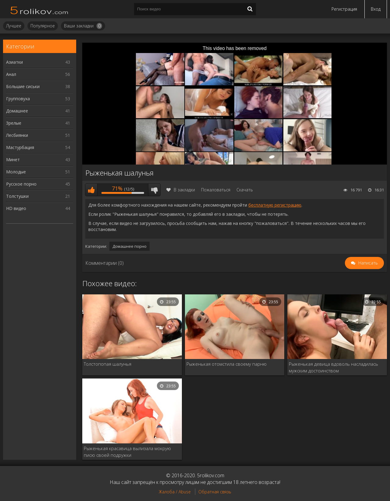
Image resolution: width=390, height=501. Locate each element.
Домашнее (38, 111)
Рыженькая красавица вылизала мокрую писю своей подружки (127, 451)
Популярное (42, 26)
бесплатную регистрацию (274, 205)
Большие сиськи (38, 86)
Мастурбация (38, 147)
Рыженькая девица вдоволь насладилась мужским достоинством (333, 367)
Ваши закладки (83, 26)
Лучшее (13, 26)
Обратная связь (214, 492)
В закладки (180, 190)
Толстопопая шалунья (107, 364)
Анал (38, 74)
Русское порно (38, 184)
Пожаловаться (215, 190)
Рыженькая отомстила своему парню (226, 364)
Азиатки (38, 62)
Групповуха (38, 98)
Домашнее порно (129, 246)
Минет (38, 159)
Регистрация (344, 9)
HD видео (38, 208)
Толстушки (38, 196)
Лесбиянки (38, 135)
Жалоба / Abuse (175, 492)
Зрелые (38, 123)
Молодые (38, 172)
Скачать (244, 190)
